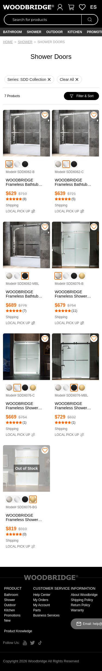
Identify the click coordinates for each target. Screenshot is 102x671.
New (7, 620)
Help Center (41, 595)
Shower (34, 32)
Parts (37, 610)
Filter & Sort (81, 96)
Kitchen (75, 32)
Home (8, 42)
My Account (41, 605)
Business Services (46, 615)
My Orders (40, 600)
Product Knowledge (18, 631)
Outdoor (54, 32)
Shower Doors (51, 42)
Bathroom (12, 32)
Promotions (12, 615)
